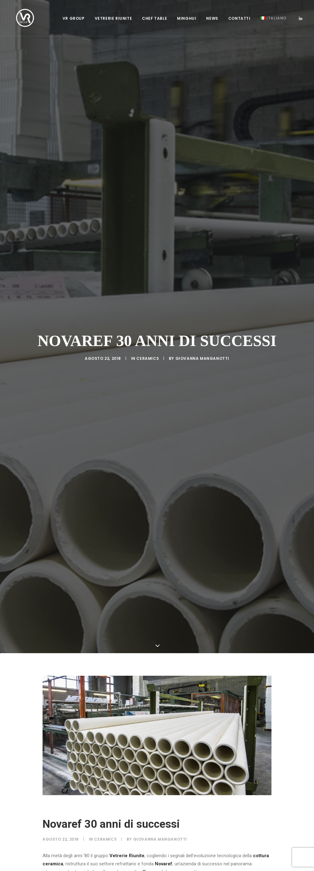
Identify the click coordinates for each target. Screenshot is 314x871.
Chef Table (154, 20)
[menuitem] (73, 20)
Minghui (186, 20)
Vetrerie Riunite (113, 20)
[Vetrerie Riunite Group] (21, 19)
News (212, 20)
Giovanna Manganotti (202, 358)
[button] (300, 19)
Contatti (239, 20)
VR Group (74, 20)
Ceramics (147, 358)
